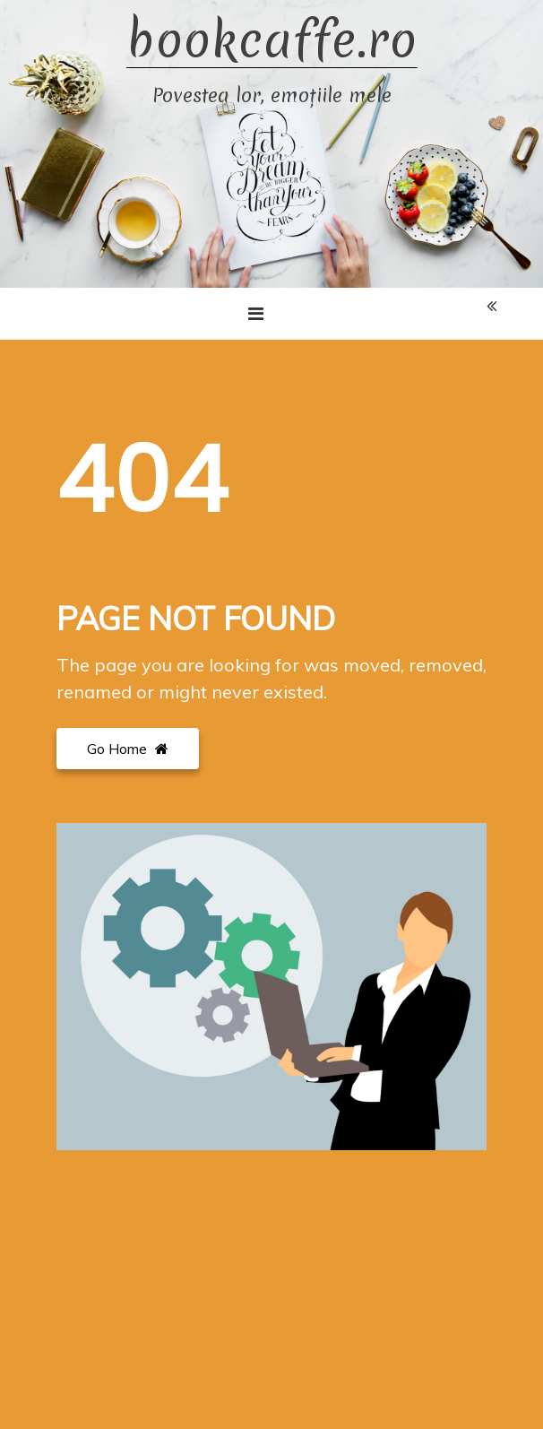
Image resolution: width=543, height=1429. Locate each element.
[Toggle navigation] (256, 314)
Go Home (127, 749)
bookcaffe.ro (272, 40)
